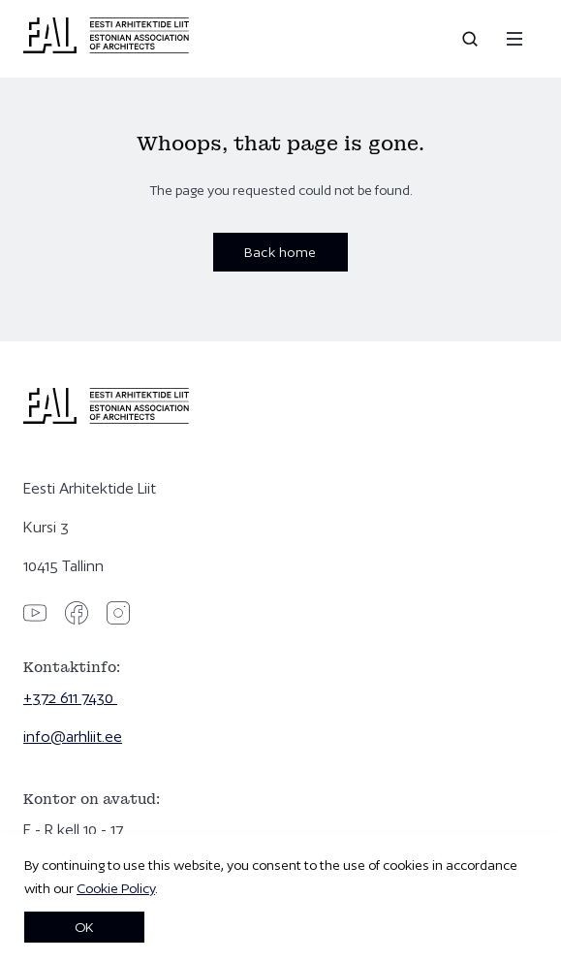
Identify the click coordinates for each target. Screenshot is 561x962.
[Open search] (471, 38)
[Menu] (514, 39)
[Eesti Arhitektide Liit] (106, 48)
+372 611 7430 (70, 698)
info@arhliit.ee (72, 736)
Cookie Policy (116, 888)
